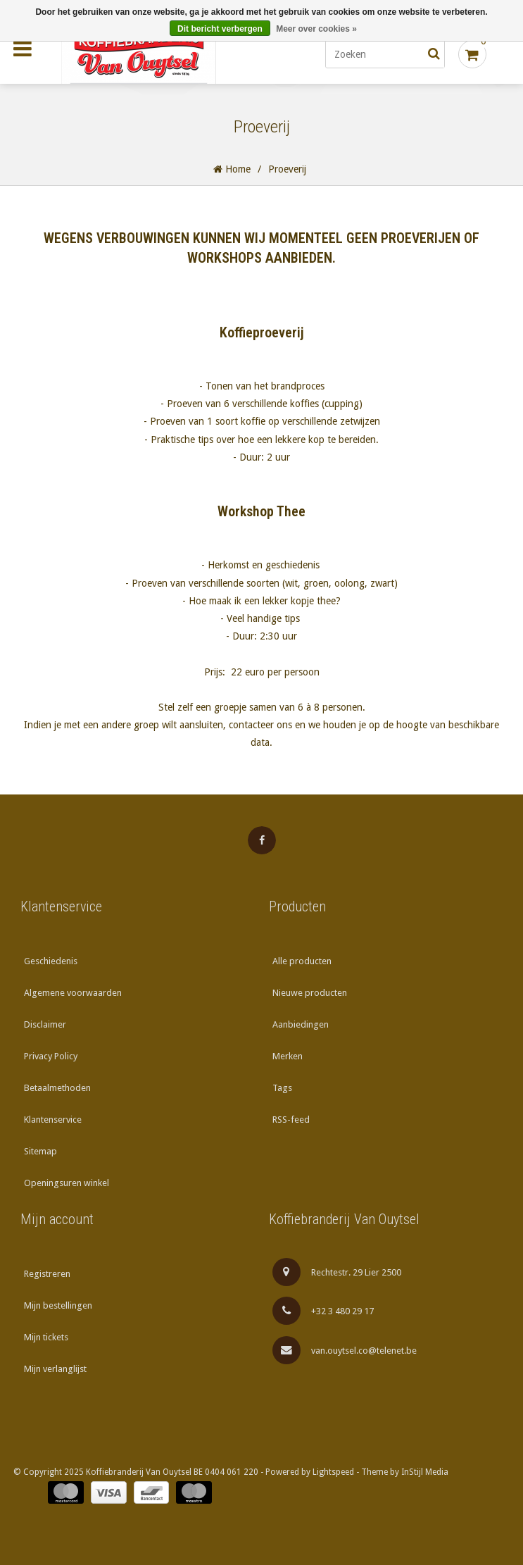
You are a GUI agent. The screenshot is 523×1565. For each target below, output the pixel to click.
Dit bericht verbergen (220, 29)
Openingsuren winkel (66, 1183)
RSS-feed (291, 1119)
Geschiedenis (50, 961)
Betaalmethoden (57, 1088)
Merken (287, 1056)
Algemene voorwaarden (73, 992)
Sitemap (40, 1151)
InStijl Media (424, 1472)
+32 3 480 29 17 (323, 1311)
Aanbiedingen (300, 1024)
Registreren (47, 1273)
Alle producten (302, 961)
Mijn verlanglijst (55, 1369)
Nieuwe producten (309, 992)
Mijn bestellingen (58, 1305)
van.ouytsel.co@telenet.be (344, 1350)
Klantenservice (53, 1119)
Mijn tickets (46, 1337)
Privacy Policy (50, 1056)
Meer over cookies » (316, 29)
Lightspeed (333, 1472)
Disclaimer (45, 1024)
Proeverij (287, 169)
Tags (282, 1088)
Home (232, 169)
